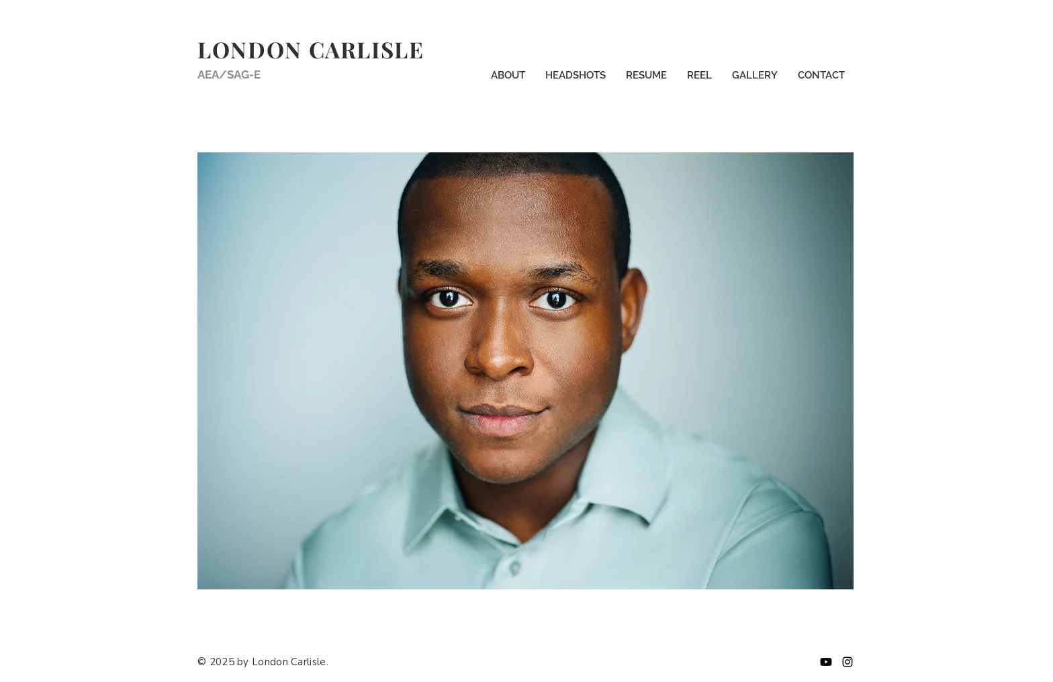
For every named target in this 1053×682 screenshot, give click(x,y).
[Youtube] (826, 662)
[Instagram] (847, 662)
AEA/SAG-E (229, 74)
